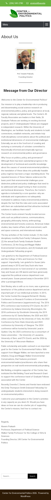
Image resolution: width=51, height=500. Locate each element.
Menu (5, 24)
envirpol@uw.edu (37, 3)
